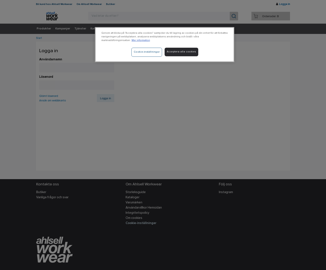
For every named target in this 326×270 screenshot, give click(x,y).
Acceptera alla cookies (181, 52)
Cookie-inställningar (147, 52)
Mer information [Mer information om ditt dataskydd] (141, 40)
